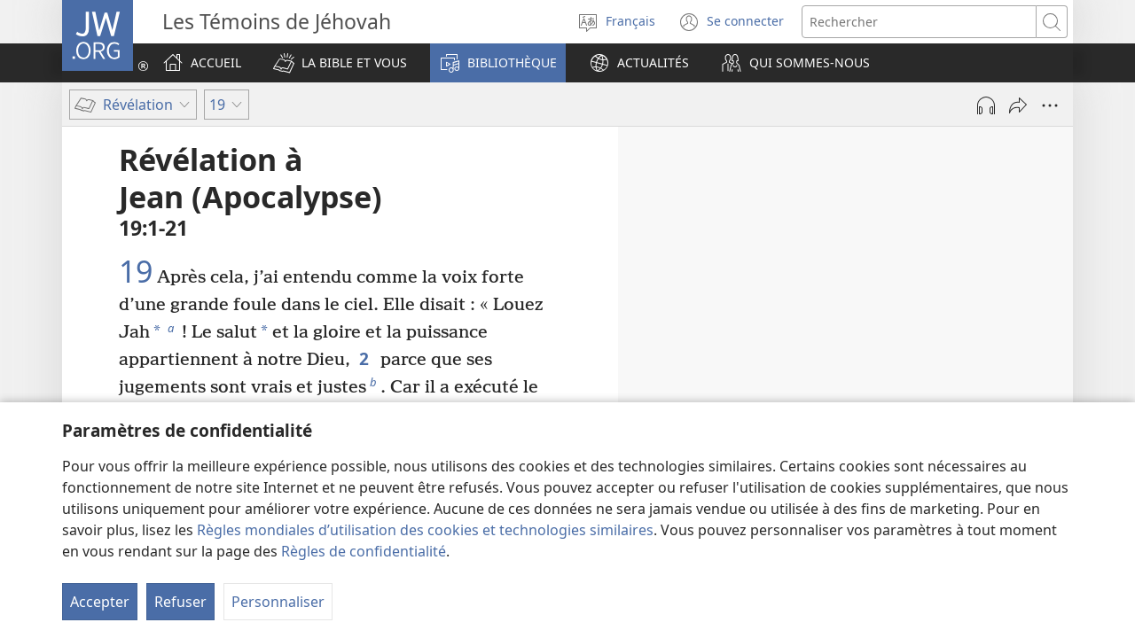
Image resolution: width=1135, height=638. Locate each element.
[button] (340, 62)
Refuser (180, 601)
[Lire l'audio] (986, 105)
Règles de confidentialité (363, 551)
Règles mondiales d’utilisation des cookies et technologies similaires (425, 530)
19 (136, 272)
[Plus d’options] (1050, 105)
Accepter (99, 601)
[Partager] (1018, 105)
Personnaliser (278, 601)
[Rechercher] (919, 21)
